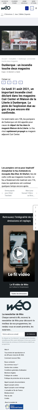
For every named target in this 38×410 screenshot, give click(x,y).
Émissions (8, 14)
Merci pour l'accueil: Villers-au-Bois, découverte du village (27, 195)
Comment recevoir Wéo (12, 358)
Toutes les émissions (19, 294)
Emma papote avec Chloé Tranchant (9, 193)
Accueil (4, 59)
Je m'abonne (31, 334)
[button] (2, 14)
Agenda (27, 14)
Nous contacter (9, 362)
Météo (22, 14)
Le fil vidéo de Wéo (19, 284)
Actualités (12, 59)
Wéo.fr (6, 350)
